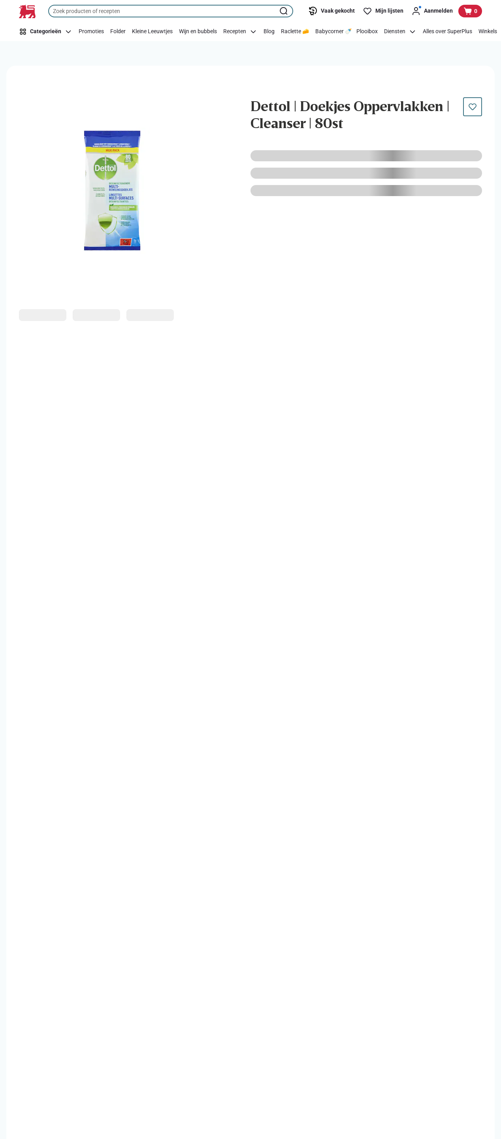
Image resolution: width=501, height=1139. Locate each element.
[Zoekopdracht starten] (284, 11)
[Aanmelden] (432, 11)
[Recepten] (240, 32)
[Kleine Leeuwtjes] (152, 32)
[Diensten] (400, 32)
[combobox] (170, 11)
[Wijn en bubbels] (198, 32)
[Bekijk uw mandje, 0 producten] (470, 11)
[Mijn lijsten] (383, 11)
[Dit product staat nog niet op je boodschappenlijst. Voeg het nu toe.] (472, 106)
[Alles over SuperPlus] (447, 31)
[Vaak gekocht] (331, 11)
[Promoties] (91, 32)
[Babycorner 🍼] (333, 32)
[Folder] (118, 32)
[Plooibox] (367, 31)
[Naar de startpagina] (27, 11)
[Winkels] (487, 31)
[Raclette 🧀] (295, 32)
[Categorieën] (47, 32)
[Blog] (269, 32)
